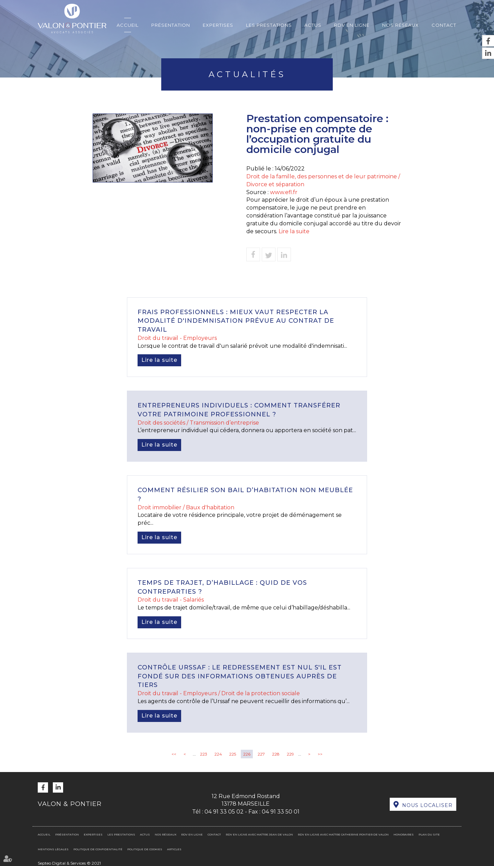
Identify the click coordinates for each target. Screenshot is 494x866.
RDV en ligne (351, 25)
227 (261, 754)
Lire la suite (294, 231)
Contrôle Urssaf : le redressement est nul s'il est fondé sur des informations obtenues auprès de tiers (240, 676)
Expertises (218, 25)
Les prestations (269, 25)
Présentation (170, 25)
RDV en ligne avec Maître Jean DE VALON (259, 834)
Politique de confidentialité (97, 849)
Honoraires (403, 834)
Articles (174, 849)
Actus (312, 25)
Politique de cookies (144, 849)
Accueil (128, 25)
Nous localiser (427, 805)
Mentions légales (53, 849)
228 (276, 754)
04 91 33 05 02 (224, 811)
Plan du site (429, 834)
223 (203, 754)
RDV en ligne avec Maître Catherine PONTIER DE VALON (343, 834)
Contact (444, 25)
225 (232, 754)
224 (218, 754)
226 (246, 754)
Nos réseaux (400, 25)
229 (290, 754)
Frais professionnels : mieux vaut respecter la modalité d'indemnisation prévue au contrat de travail (236, 320)
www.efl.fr (283, 192)
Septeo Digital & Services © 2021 (69, 863)
